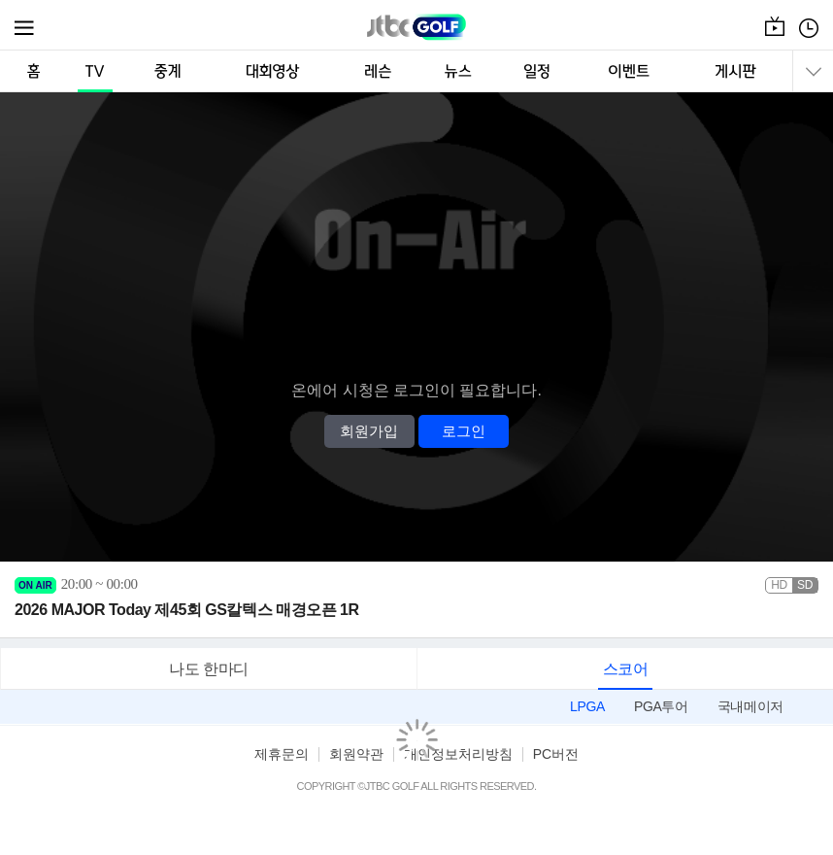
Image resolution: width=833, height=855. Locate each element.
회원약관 (356, 754)
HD (779, 585)
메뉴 (25, 28)
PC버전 (556, 754)
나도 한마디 (209, 669)
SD (805, 585)
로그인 (463, 431)
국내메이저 (750, 706)
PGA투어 (661, 706)
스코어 (626, 669)
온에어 (775, 38)
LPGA (587, 706)
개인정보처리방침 (458, 754)
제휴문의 (281, 754)
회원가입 (369, 431)
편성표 (809, 38)
